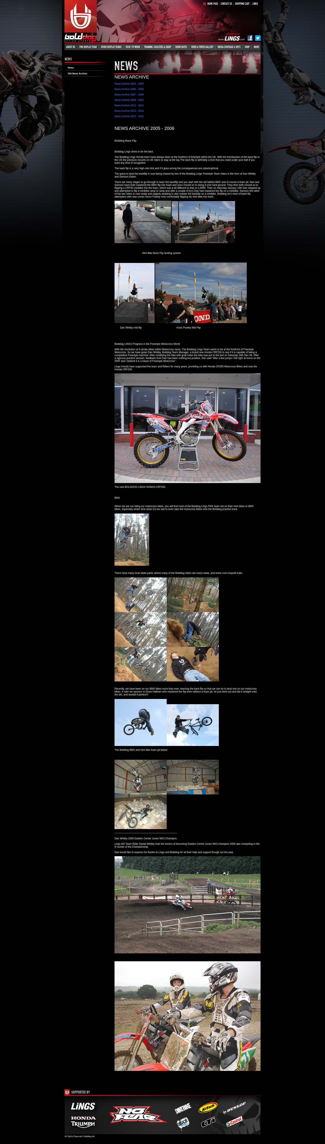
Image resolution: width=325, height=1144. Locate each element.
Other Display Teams (111, 46)
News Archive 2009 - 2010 (129, 100)
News (256, 46)
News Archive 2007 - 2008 (129, 94)
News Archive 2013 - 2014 (129, 110)
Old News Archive (77, 73)
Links (257, 3)
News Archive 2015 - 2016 (129, 116)
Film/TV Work (133, 46)
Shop (244, 3)
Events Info (181, 46)
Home (212, 3)
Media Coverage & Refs (229, 46)
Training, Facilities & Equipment (158, 46)
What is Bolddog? (228, 3)
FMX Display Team (88, 46)
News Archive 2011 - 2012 (129, 105)
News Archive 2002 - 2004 (129, 83)
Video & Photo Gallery (202, 46)
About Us (70, 46)
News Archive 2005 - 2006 (129, 89)
